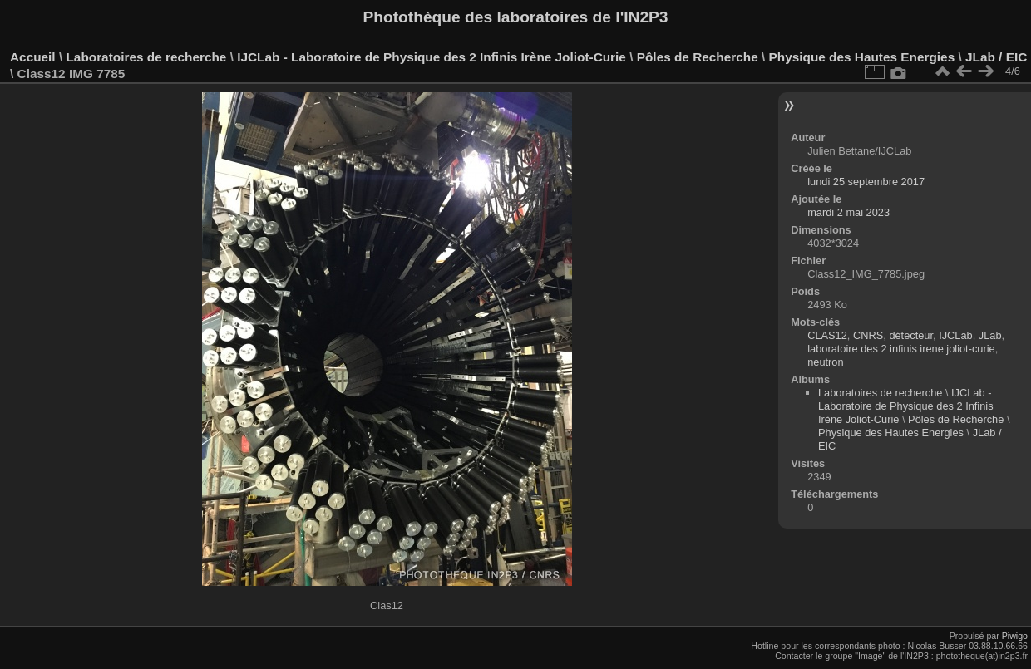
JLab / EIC (996, 57)
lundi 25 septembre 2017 (866, 181)
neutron (825, 362)
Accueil (33, 57)
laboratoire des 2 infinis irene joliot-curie (900, 348)
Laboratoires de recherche (146, 57)
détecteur (911, 335)
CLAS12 (827, 335)
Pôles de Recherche (697, 57)
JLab (990, 335)
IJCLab (956, 335)
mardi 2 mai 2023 (848, 212)
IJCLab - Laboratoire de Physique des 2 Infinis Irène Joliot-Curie (431, 57)
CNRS (868, 335)
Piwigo (1015, 636)
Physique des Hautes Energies (862, 57)
